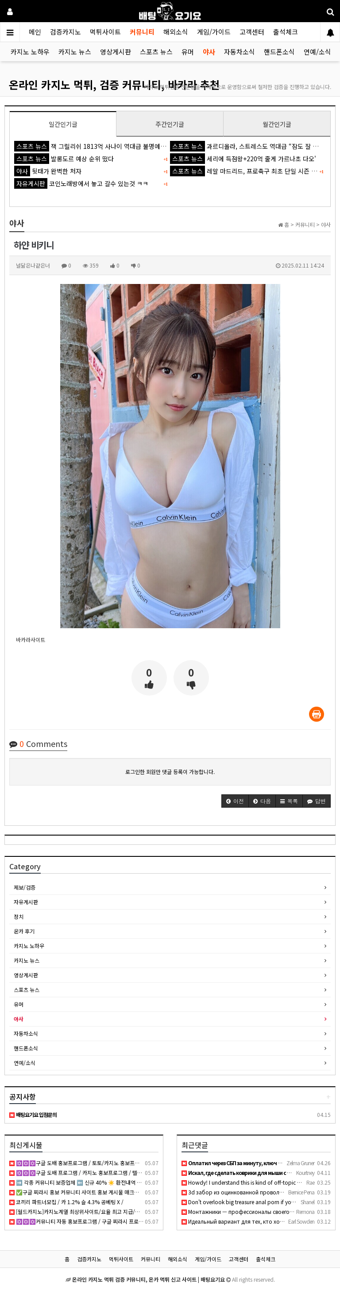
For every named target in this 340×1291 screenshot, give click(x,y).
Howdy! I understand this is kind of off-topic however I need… (260, 1182)
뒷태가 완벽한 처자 (47, 171)
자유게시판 (26, 902)
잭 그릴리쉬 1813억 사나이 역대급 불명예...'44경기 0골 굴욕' (113, 146)
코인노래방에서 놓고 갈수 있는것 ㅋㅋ (81, 183)
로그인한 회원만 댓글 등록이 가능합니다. (170, 771)
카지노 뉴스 (74, 51)
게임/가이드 (214, 31)
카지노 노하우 (30, 51)
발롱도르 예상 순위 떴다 (64, 158)
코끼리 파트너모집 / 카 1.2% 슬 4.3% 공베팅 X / (66, 1201)
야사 (209, 51)
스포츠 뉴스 (156, 51)
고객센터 (252, 31)
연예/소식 (317, 51)
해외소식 (175, 31)
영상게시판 (115, 51)
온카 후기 (24, 931)
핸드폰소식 (279, 51)
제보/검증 (24, 887)
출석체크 (285, 31)
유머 (188, 51)
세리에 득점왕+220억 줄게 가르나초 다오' (243, 158)
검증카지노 (65, 31)
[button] (235, 801)
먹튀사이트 (105, 31)
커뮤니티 (142, 31)
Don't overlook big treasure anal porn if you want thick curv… (259, 1201)
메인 (35, 31)
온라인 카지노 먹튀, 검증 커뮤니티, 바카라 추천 (114, 84)
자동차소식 (239, 51)
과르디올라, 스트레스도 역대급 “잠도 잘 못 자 (248, 146)
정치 (18, 916)
